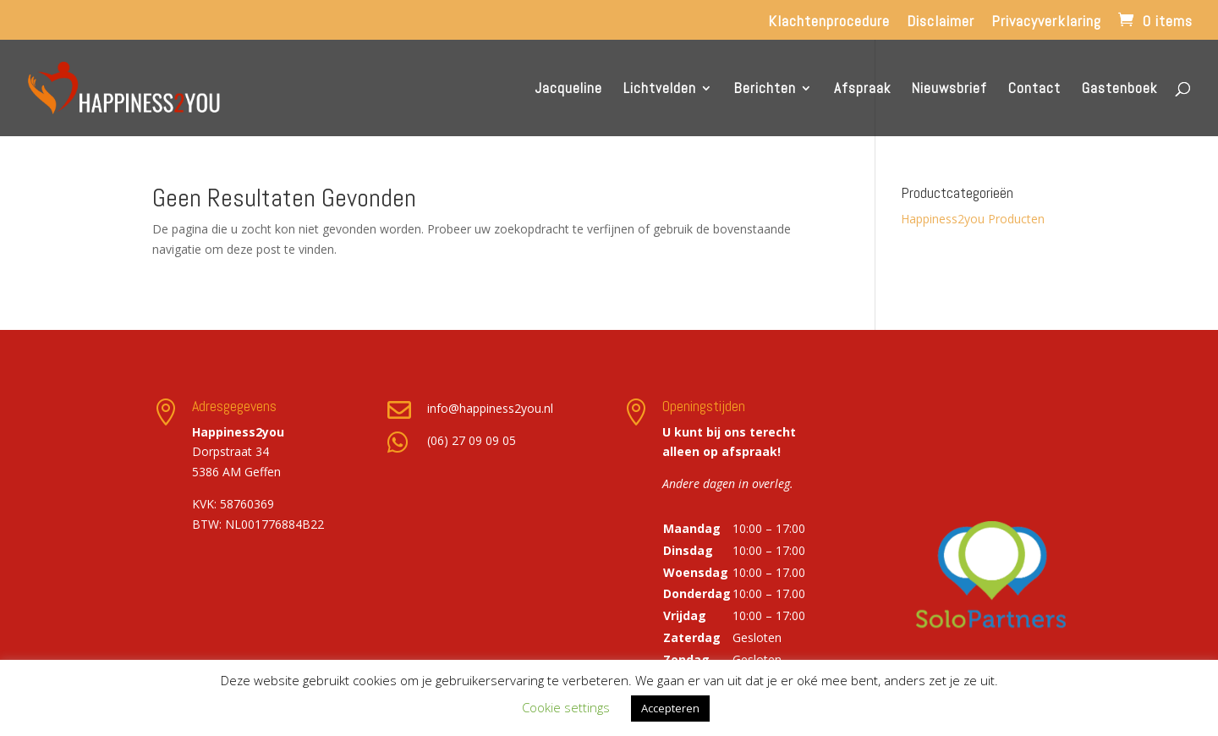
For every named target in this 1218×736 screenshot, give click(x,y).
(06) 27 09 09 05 (471, 440)
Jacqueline (568, 89)
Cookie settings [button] (566, 707)
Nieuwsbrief (949, 89)
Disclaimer (940, 22)
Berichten (765, 89)
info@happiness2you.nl (490, 408)
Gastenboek (1119, 89)
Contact (1034, 89)
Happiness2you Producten (973, 219)
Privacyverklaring (1046, 22)
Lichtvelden (659, 89)
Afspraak (862, 89)
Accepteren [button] (670, 708)
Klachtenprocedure (829, 22)
